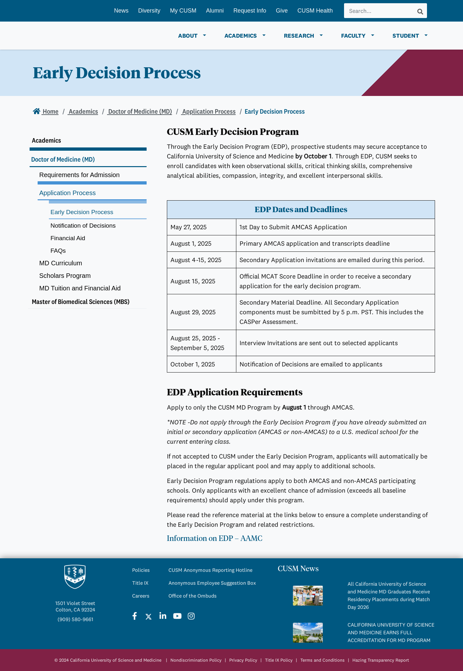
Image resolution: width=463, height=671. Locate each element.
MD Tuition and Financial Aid (80, 288)
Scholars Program (65, 275)
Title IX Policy (279, 660)
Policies (141, 570)
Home (50, 111)
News (121, 10)
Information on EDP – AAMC (214, 538)
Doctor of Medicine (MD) (139, 111)
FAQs (58, 250)
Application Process (208, 111)
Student (406, 35)
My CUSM (183, 10)
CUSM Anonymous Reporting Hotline (210, 570)
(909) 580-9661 (75, 619)
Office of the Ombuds (192, 595)
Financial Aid (67, 238)
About (188, 35)
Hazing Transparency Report (380, 660)
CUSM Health (315, 10)
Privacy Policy (243, 660)
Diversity (149, 10)
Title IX (140, 583)
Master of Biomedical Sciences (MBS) (81, 302)
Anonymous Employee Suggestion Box (212, 583)
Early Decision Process (81, 212)
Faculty (353, 35)
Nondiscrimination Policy (196, 660)
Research (299, 35)
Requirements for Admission (79, 174)
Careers (141, 595)
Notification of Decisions (83, 225)
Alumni (215, 10)
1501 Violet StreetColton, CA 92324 (75, 606)
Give (282, 10)
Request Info (249, 10)
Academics (240, 35)
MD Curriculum (60, 263)
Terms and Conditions (322, 660)
